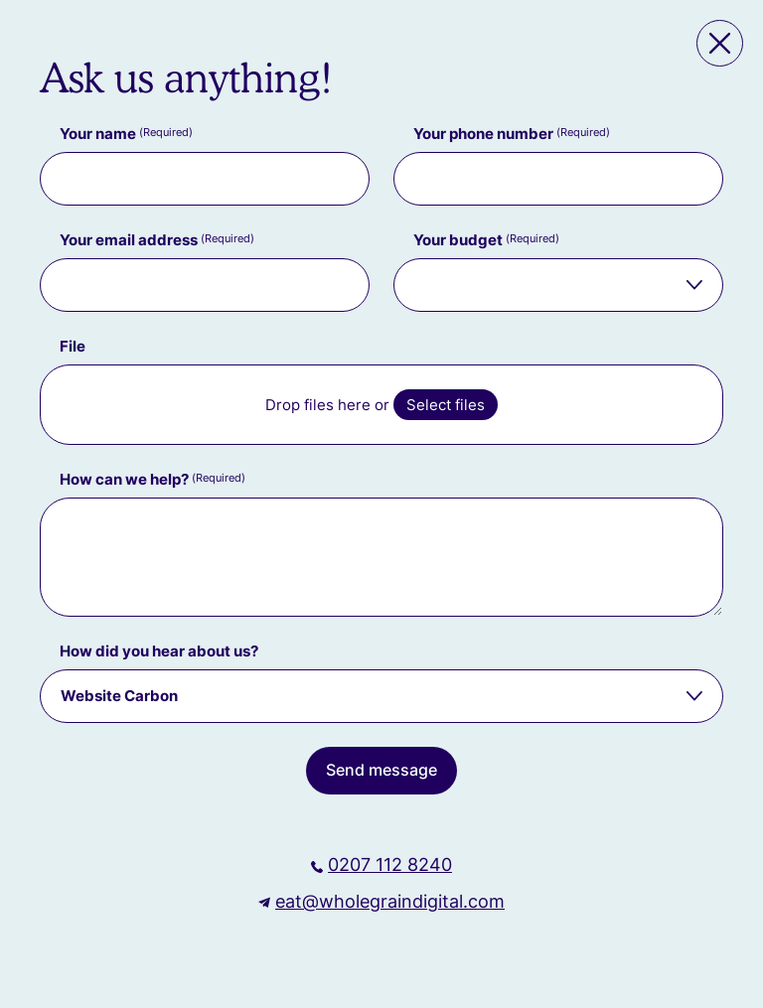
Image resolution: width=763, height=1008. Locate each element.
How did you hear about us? (159, 651)
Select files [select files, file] (445, 404)
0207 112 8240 (390, 864)
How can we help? (152, 479)
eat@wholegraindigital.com (390, 901)
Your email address (157, 239)
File (72, 346)
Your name (126, 133)
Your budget (486, 239)
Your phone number (511, 133)
